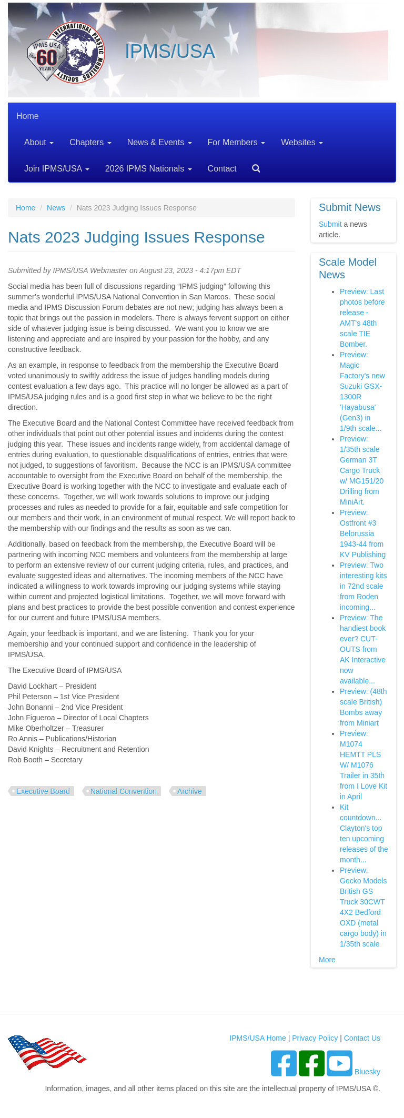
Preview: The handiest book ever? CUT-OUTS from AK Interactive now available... (363, 649)
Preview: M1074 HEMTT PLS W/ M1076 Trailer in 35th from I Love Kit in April (363, 765)
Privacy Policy (315, 1038)
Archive (189, 791)
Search (252, 165)
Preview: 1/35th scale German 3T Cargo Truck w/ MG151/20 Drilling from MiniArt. (361, 470)
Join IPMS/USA (56, 168)
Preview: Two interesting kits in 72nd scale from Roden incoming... (363, 586)
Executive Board (43, 791)
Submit (330, 224)
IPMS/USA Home (257, 1038)
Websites (302, 142)
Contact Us (362, 1038)
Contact (222, 168)
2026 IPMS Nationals (148, 168)
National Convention (123, 791)
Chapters (90, 142)
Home (27, 116)
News (56, 208)
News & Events (159, 142)
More (327, 959)
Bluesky (367, 1071)
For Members (237, 142)
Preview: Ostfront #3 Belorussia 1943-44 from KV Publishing (363, 533)
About (39, 142)
